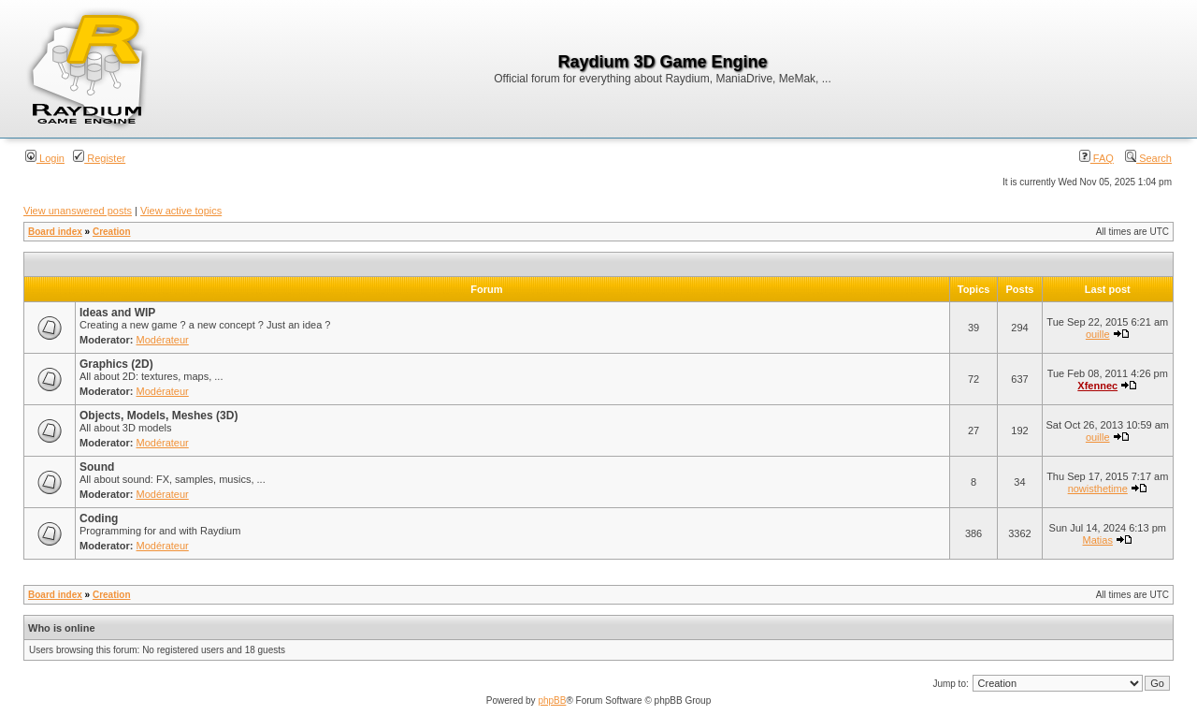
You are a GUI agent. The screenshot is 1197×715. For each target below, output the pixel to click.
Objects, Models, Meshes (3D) (158, 415)
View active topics (181, 210)
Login (45, 158)
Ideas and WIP (117, 312)
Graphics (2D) (116, 364)
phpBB (552, 700)
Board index (55, 231)
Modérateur (163, 339)
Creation (112, 231)
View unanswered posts (77, 210)
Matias (1098, 540)
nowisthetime (1098, 488)
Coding (98, 518)
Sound (96, 467)
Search (1148, 158)
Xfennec (1097, 385)
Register (99, 158)
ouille (1098, 334)
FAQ (1096, 158)
